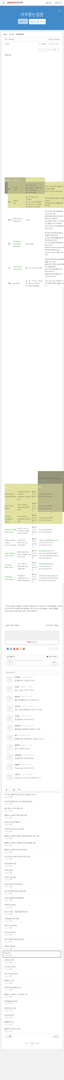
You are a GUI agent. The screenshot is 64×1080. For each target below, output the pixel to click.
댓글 (55, 677)
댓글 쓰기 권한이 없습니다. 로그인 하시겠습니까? (29, 660)
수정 (45, 677)
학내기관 (11, 39)
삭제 (50, 677)
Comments (11, 672)
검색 (48, 3)
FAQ (19, 789)
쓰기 (56, 1036)
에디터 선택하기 (52, 656)
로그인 (58, 3)
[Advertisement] (32, 634)
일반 (14, 789)
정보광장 (11, 34)
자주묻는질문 (32, 14)
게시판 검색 (37, 22)
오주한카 (7, 44)
